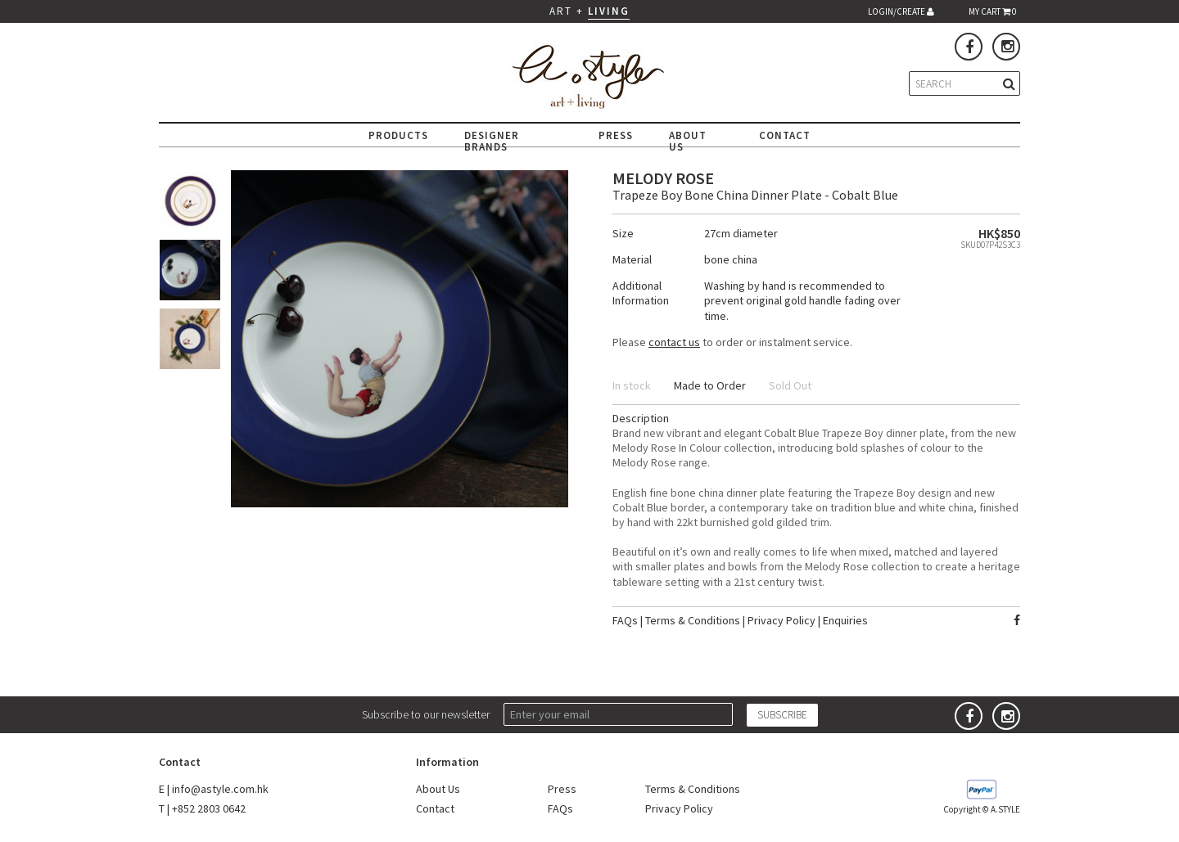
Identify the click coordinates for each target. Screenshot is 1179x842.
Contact (435, 808)
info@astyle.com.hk (220, 788)
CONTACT (785, 135)
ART (560, 11)
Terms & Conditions (692, 620)
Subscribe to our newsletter (426, 714)
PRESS (616, 135)
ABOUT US (688, 141)
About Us (438, 788)
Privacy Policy (781, 620)
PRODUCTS (398, 135)
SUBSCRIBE (782, 715)
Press (562, 788)
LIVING (609, 11)
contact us (674, 342)
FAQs (625, 620)
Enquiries (845, 620)
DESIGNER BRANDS (491, 141)
